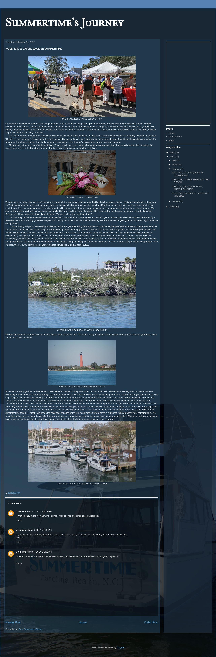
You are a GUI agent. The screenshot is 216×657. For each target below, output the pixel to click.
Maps (171, 140)
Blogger (120, 647)
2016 (172, 206)
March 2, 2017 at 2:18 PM (39, 511)
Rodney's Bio (175, 136)
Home (83, 622)
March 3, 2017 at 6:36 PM (39, 530)
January (176, 201)
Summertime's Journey (64, 22)
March (175, 164)
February (177, 169)
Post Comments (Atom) (30, 629)
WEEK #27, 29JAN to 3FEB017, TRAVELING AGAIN (187, 187)
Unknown (21, 511)
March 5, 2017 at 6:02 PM (39, 552)
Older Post (151, 622)
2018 (172, 152)
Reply (19, 520)
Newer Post (13, 622)
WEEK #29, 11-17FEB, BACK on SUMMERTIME (187, 174)
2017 (172, 156)
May (174, 160)
